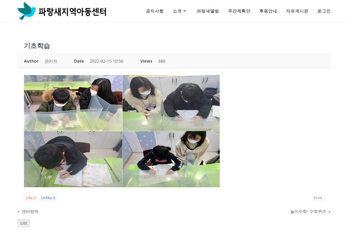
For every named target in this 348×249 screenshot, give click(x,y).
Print (318, 197)
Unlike (48, 197)
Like (31, 197)
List (23, 223)
